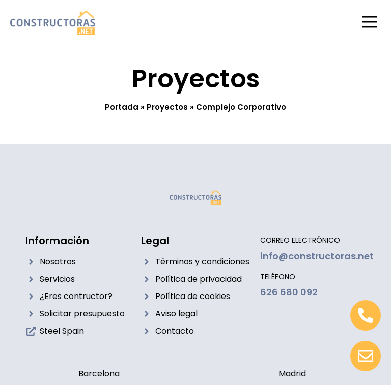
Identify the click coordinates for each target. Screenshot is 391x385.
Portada (121, 107)
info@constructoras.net (317, 256)
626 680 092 (289, 292)
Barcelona (99, 373)
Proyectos (167, 107)
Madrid (292, 373)
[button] (369, 23)
